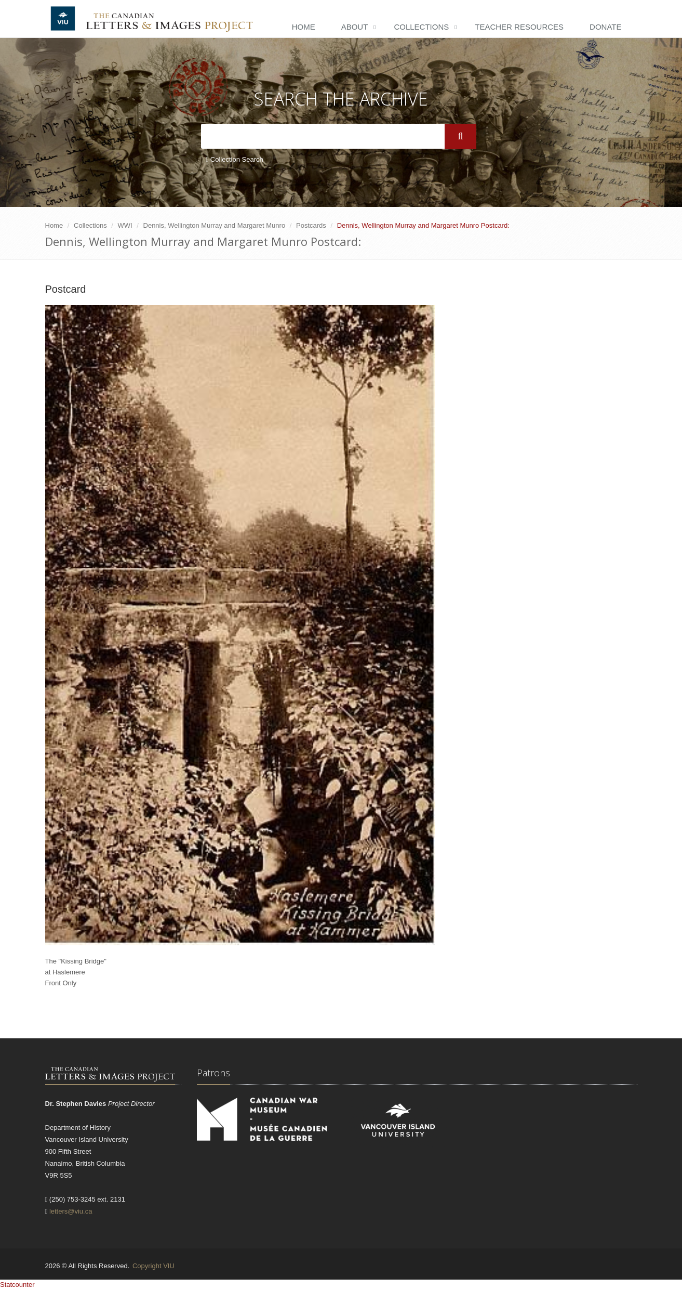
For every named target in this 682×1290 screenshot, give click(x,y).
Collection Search (234, 159)
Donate (605, 26)
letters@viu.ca (70, 1211)
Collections (421, 26)
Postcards (311, 225)
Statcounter (17, 1284)
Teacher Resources (519, 26)
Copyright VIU (153, 1266)
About (354, 26)
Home (303, 26)
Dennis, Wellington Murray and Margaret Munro (214, 225)
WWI (125, 225)
